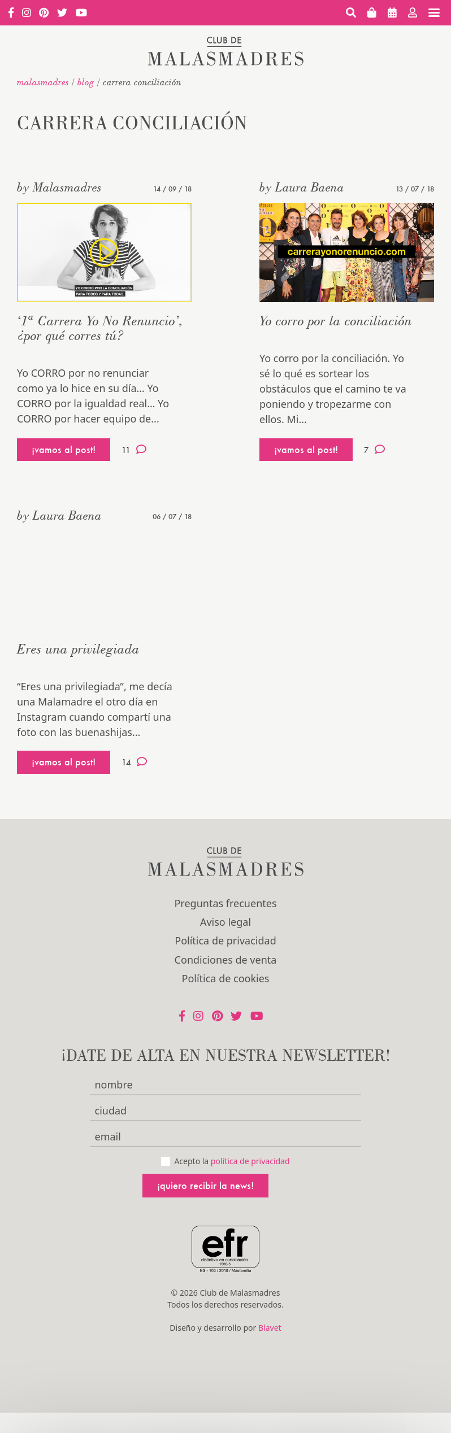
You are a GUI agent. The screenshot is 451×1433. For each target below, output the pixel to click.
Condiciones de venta (226, 959)
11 (134, 449)
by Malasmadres (59, 187)
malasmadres (43, 82)
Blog (85, 82)
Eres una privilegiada (78, 648)
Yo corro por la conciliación (335, 320)
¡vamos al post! (64, 449)
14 (134, 762)
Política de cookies (226, 978)
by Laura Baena (301, 187)
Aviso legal (225, 922)
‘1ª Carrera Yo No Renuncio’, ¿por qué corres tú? (100, 328)
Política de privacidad (225, 940)
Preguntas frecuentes (225, 903)
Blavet (269, 1327)
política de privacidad (250, 1161)
